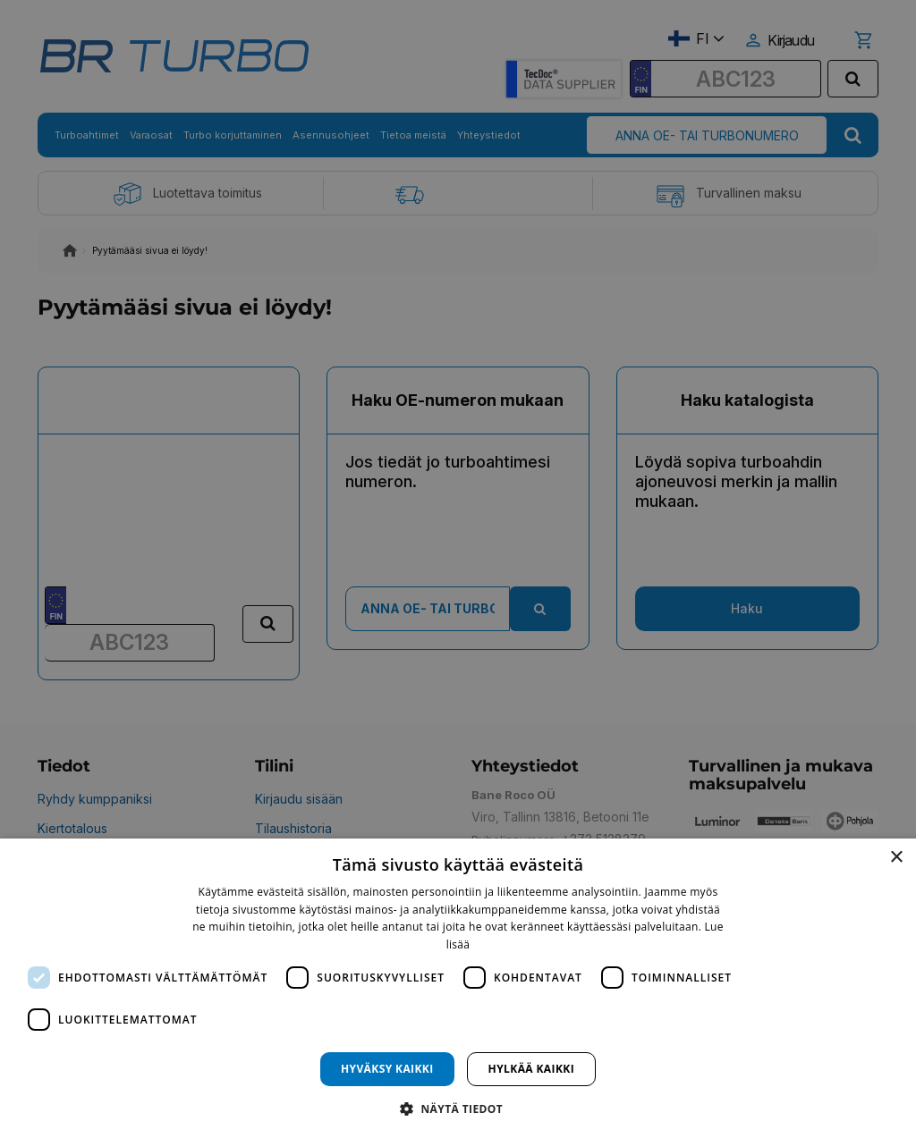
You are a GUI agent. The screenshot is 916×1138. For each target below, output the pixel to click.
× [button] (896, 857)
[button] (458, 1108)
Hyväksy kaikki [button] (387, 1068)
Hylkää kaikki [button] (531, 1068)
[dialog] (458, 988)
